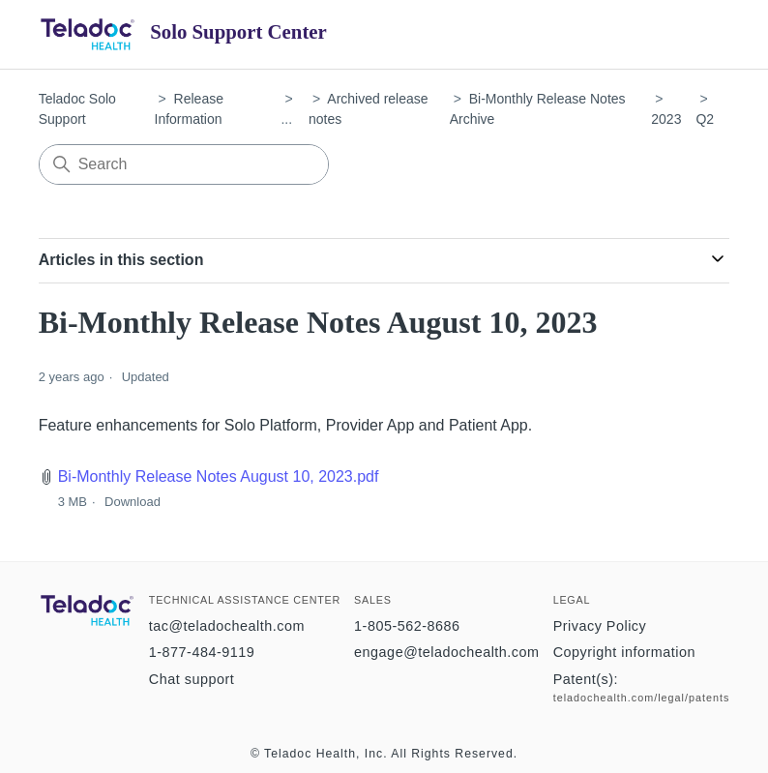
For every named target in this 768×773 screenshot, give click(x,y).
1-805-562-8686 (406, 626)
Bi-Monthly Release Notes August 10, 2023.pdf (218, 476)
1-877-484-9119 (201, 652)
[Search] (184, 164)
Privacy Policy (600, 626)
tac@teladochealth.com (227, 626)
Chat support (191, 679)
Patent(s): (585, 679)
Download (132, 501)
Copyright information (624, 652)
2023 (666, 119)
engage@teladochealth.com (446, 652)
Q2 (704, 119)
